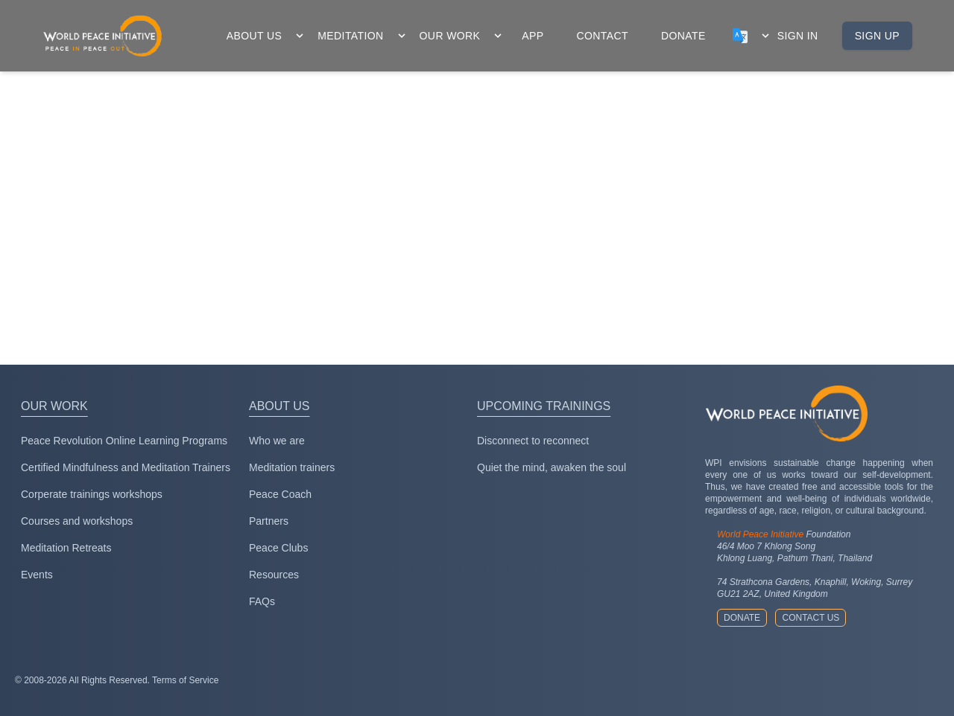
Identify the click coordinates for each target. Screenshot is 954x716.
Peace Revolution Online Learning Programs (124, 441)
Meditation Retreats (66, 548)
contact (602, 36)
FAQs (262, 601)
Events (37, 575)
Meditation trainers (292, 467)
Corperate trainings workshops (91, 494)
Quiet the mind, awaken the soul (551, 467)
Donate (742, 618)
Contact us (810, 618)
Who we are (277, 441)
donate (683, 36)
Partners (268, 521)
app (532, 36)
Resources (274, 575)
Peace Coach (280, 494)
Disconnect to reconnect (533, 441)
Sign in (797, 36)
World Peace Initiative (760, 534)
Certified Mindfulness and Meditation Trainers (125, 467)
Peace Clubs (278, 548)
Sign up (877, 36)
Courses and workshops (77, 521)
